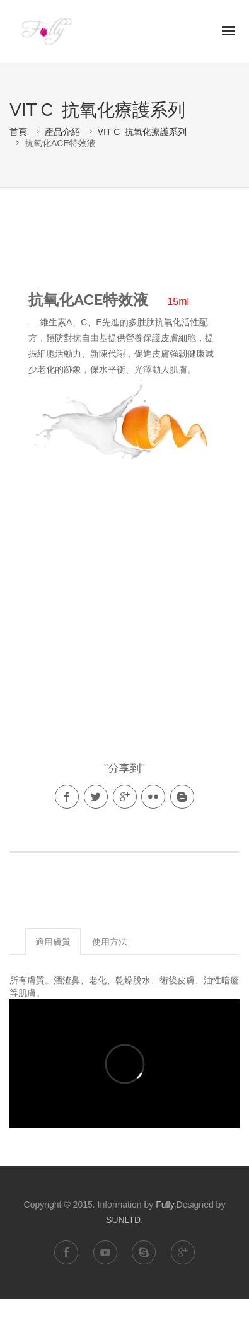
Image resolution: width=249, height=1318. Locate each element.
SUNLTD (123, 1220)
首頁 (18, 132)
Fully (46, 31)
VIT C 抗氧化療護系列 (142, 132)
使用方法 (109, 942)
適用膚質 (53, 942)
